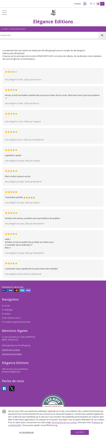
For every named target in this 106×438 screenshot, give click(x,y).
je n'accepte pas (26, 432)
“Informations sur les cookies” (64, 422)
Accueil (6, 305)
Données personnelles (12, 354)
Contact (77, 3)
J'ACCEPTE (79, 432)
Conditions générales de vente (16, 322)
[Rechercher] (102, 35)
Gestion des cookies (11, 349)
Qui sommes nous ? (11, 318)
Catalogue (7, 309)
